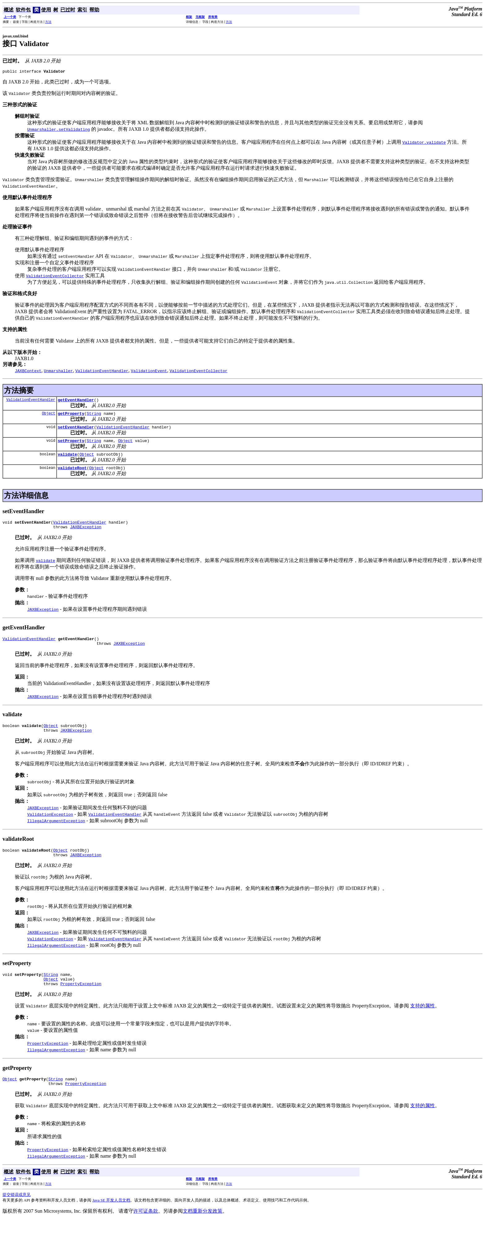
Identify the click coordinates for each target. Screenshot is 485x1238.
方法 (48, 21)
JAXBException (85, 535)
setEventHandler (76, 430)
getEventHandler (76, 401)
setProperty (71, 445)
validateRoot (72, 474)
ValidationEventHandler (30, 401)
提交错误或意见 (16, 1213)
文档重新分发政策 (202, 1229)
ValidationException (50, 826)
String (94, 416)
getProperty (71, 416)
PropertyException (80, 1000)
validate (67, 459)
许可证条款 (145, 1229)
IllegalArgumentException (56, 833)
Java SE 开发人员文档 (111, 1218)
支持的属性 (422, 1022)
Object (48, 416)
